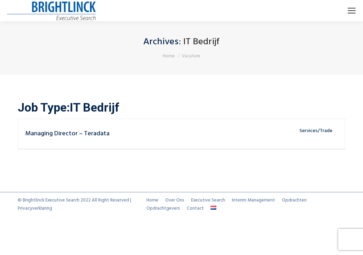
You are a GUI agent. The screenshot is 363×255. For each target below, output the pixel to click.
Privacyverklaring (35, 208)
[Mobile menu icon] (351, 10)
